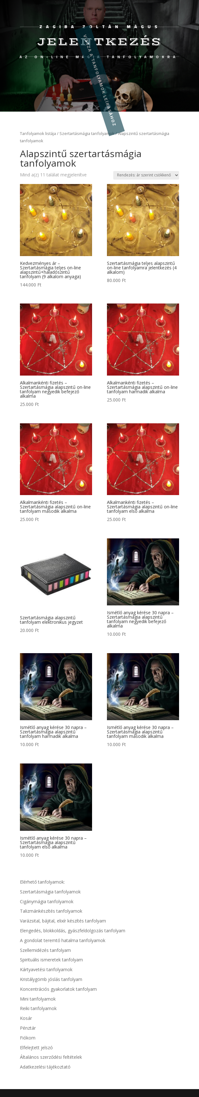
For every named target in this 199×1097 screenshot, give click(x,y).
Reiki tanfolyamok (38, 1008)
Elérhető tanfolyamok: (42, 882)
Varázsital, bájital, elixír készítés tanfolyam (63, 921)
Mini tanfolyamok (38, 999)
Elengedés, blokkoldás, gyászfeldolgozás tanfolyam (72, 931)
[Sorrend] (146, 175)
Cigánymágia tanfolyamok (46, 901)
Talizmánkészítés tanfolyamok (51, 911)
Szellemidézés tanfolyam (45, 950)
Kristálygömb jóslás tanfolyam (51, 979)
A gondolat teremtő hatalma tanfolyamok (62, 940)
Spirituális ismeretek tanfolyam (51, 960)
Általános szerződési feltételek (51, 1057)
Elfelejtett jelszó (36, 1048)
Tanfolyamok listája (38, 133)
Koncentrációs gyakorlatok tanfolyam (58, 989)
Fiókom (27, 1038)
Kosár (26, 1018)
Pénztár (28, 1028)
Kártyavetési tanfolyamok (46, 969)
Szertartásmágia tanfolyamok (50, 892)
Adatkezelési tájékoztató (45, 1067)
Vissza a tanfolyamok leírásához (100, 81)
